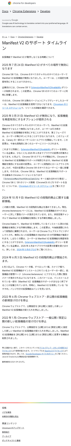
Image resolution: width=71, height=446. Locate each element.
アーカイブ (6, 436)
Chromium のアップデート (13, 428)
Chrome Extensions (24, 11)
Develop (45, 11)
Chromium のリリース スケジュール (35, 186)
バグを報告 (6, 412)
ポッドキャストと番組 (11, 440)
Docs (5, 11)
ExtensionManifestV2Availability (46, 87)
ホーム (4, 37)
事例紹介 (5, 432)
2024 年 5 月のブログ (27, 249)
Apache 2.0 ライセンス (54, 351)
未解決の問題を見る (10, 416)
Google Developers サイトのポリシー (40, 354)
